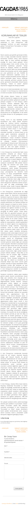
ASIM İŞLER (4, 27)
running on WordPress (7, 503)
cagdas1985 (17, 37)
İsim (5, 446)
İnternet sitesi (8, 457)
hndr (17, 503)
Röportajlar (6, 421)
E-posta (6, 452)
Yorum (6, 463)
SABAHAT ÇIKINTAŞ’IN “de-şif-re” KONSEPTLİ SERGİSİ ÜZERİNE (21, 29)
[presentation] (15, 484)
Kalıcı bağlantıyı (24, 421)
